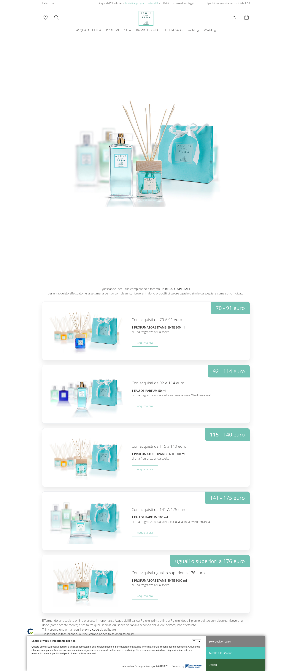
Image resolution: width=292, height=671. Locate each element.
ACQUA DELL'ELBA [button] (88, 30)
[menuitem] (193, 30)
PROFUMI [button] (112, 30)
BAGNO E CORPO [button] (147, 30)
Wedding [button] (210, 30)
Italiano (46, 3)
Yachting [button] (193, 30)
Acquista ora (145, 343)
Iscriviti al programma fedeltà (141, 3)
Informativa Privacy (132, 666)
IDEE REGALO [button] (173, 30)
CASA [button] (127, 30)
